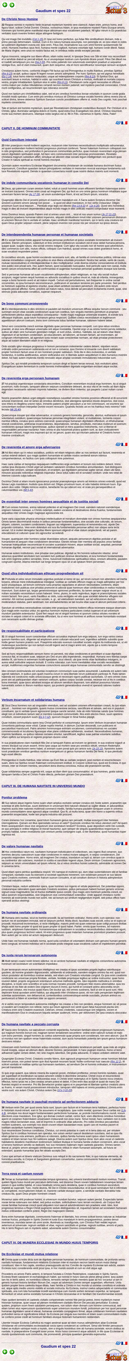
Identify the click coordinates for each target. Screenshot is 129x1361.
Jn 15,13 (97, 748)
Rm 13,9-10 (78, 205)
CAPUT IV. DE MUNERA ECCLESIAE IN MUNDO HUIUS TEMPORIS (50, 1242)
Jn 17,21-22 (108, 214)
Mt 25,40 (15, 409)
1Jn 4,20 (94, 205)
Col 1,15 (37, 39)
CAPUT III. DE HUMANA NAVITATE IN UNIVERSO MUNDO (43, 786)
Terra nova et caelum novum (22, 1173)
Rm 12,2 (115, 1061)
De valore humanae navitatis (22, 846)
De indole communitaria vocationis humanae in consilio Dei (45, 182)
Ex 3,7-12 (44, 717)
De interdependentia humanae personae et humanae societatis (47, 234)
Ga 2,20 (39, 62)
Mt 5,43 (28, 490)
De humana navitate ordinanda (24, 912)
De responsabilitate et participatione (28, 630)
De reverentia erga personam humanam (30, 378)
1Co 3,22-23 (64, 1090)
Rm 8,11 (62, 82)
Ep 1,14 (6, 76)
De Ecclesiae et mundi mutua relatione (30, 1254)
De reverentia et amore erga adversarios (31, 447)
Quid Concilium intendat (19, 139)
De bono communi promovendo (25, 303)
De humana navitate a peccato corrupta (30, 1024)
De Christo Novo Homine (20, 19)
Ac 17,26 (34, 194)
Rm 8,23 (7, 73)
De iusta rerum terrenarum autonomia (29, 955)
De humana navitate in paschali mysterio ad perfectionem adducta (50, 1101)
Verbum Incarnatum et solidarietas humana (33, 699)
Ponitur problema (14, 797)
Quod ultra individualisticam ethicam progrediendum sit (42, 573)
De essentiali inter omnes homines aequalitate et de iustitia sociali (50, 501)
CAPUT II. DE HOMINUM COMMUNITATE (31, 128)
